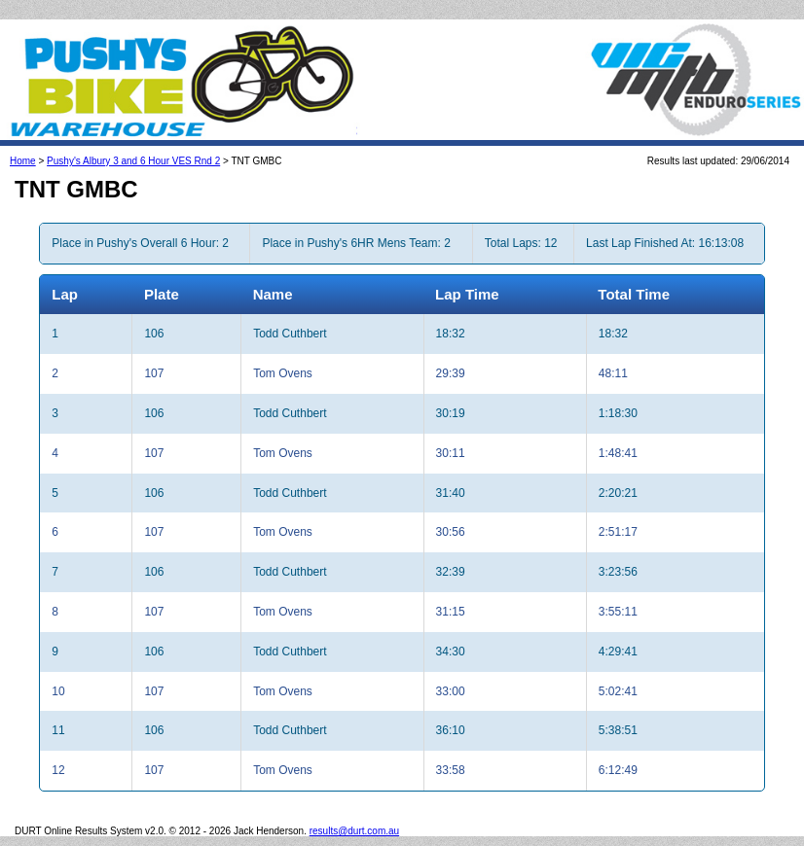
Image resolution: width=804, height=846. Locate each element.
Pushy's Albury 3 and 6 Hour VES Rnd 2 (133, 161)
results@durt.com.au (354, 831)
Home (23, 161)
